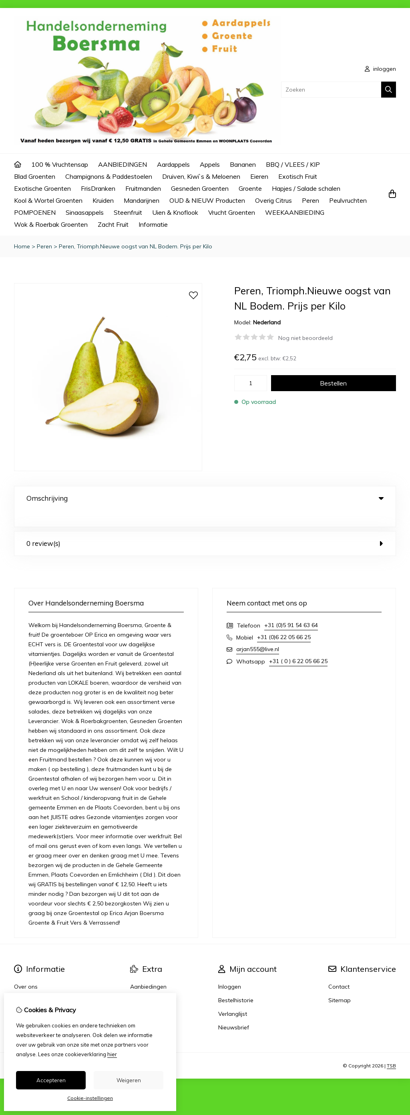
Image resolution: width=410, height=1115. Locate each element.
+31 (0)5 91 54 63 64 (291, 608)
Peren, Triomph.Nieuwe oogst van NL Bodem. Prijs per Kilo (135, 246)
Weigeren (129, 1080)
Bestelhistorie (235, 983)
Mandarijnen (141, 200)
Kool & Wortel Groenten (48, 200)
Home (22, 246)
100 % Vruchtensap (59, 164)
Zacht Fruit (113, 224)
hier (112, 1054)
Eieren (259, 176)
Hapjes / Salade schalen (306, 188)
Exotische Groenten (42, 188)
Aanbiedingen (148, 970)
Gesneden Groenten (200, 188)
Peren (310, 200)
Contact (339, 970)
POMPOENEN (35, 212)
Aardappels (173, 164)
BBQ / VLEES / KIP (293, 164)
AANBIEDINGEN (122, 164)
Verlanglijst (232, 997)
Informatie (153, 224)
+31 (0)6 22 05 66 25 (284, 620)
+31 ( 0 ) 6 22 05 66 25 (298, 644)
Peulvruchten (348, 200)
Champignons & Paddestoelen (108, 176)
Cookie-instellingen (90, 1098)
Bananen (243, 164)
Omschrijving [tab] (205, 498)
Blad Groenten (34, 176)
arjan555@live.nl (257, 632)
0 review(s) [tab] (205, 527)
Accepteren (51, 1080)
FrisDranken (98, 188)
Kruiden (103, 200)
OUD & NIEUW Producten (207, 200)
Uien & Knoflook (175, 212)
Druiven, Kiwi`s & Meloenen (201, 176)
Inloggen (229, 970)
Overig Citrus (273, 200)
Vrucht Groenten (231, 212)
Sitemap (339, 983)
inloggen (380, 68)
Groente (250, 188)
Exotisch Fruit (297, 176)
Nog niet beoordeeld (305, 338)
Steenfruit (128, 212)
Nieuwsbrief (233, 1011)
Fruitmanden (143, 188)
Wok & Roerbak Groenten (51, 224)
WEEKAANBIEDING (294, 212)
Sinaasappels (85, 212)
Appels (210, 164)
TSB (391, 1049)
